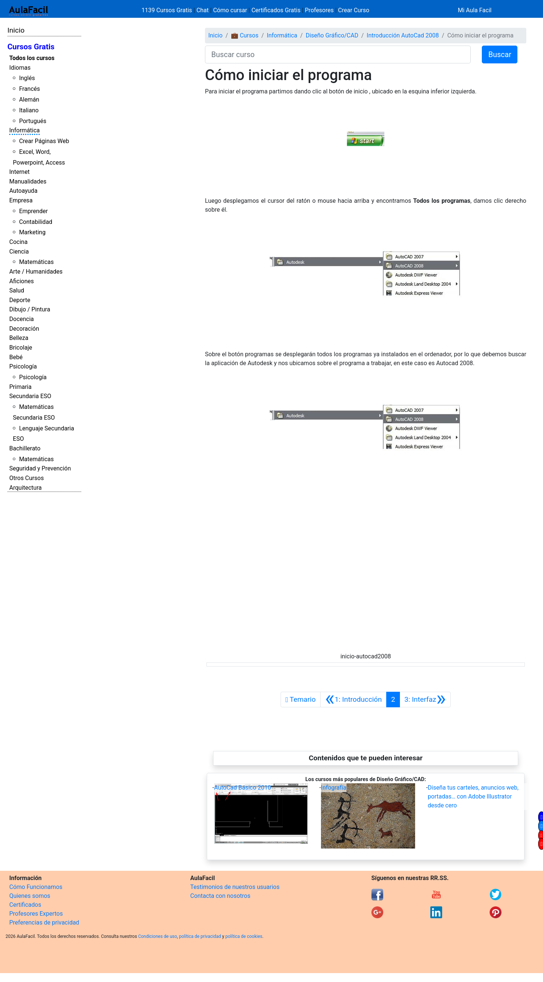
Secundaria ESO (30, 396)
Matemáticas (36, 261)
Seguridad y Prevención (40, 468)
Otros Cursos (26, 478)
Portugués (32, 121)
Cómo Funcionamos (35, 886)
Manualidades (27, 181)
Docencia (21, 319)
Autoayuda (23, 190)
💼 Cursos (244, 35)
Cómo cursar (230, 10)
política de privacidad (200, 936)
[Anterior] (353, 699)
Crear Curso (353, 10)
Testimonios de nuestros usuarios (234, 886)
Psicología (23, 366)
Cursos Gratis (30, 46)
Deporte (19, 300)
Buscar (499, 54)
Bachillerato (24, 448)
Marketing (32, 232)
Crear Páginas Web (44, 141)
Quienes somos (29, 895)
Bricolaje (20, 347)
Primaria (20, 386)
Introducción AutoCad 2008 (403, 35)
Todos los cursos (31, 58)
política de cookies (243, 936)
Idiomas (19, 67)
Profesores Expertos (36, 913)
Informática (24, 130)
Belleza (18, 337)
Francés (29, 88)
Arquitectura (25, 487)
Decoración (24, 328)
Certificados (25, 904)
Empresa (21, 200)
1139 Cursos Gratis (167, 10)
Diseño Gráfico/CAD (332, 35)
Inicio (15, 30)
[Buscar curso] (338, 54)
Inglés (27, 78)
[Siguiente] (425, 699)
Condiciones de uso (157, 936)
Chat (202, 10)
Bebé (16, 357)
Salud (16, 290)
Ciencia (19, 251)
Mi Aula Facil (474, 10)
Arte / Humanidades (36, 271)
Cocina (18, 241)
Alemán (29, 99)
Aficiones (21, 281)
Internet (19, 171)
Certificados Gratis (275, 10)
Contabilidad (35, 221)
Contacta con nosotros (220, 895)
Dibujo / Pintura (29, 309)
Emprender (33, 211)
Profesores (319, 10)
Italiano (29, 110)
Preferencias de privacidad (44, 922)
